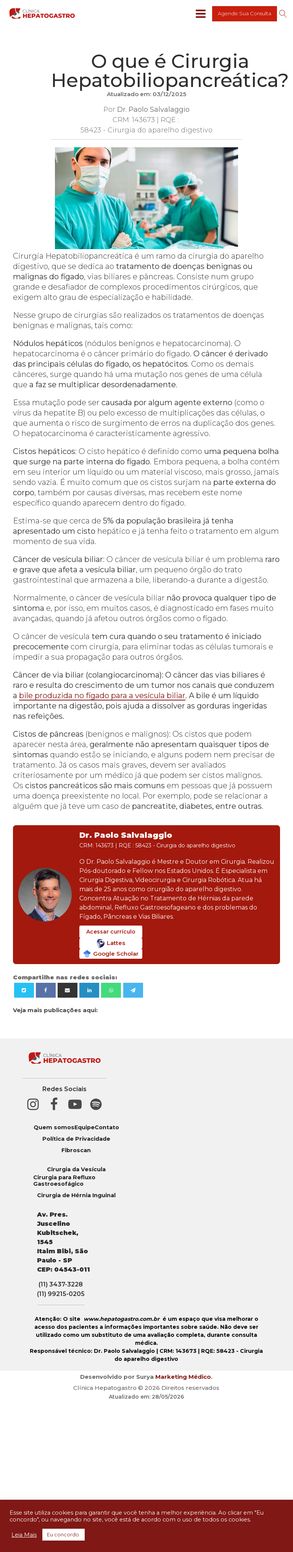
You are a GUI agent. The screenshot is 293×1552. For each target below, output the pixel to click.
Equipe (84, 1127)
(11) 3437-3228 (61, 1284)
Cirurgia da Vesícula (76, 1169)
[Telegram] (133, 990)
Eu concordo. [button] (63, 1534)
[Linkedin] (89, 990)
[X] (24, 990)
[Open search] (283, 14)
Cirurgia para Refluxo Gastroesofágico (64, 1180)
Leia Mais (24, 1534)
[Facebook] (46, 990)
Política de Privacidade (76, 1139)
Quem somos (54, 1127)
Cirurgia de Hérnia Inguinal (76, 1195)
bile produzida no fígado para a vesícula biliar (102, 695)
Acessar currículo (110, 931)
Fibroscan (76, 1150)
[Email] (67, 990)
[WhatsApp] (111, 990)
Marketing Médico (183, 1376)
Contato (107, 1127)
